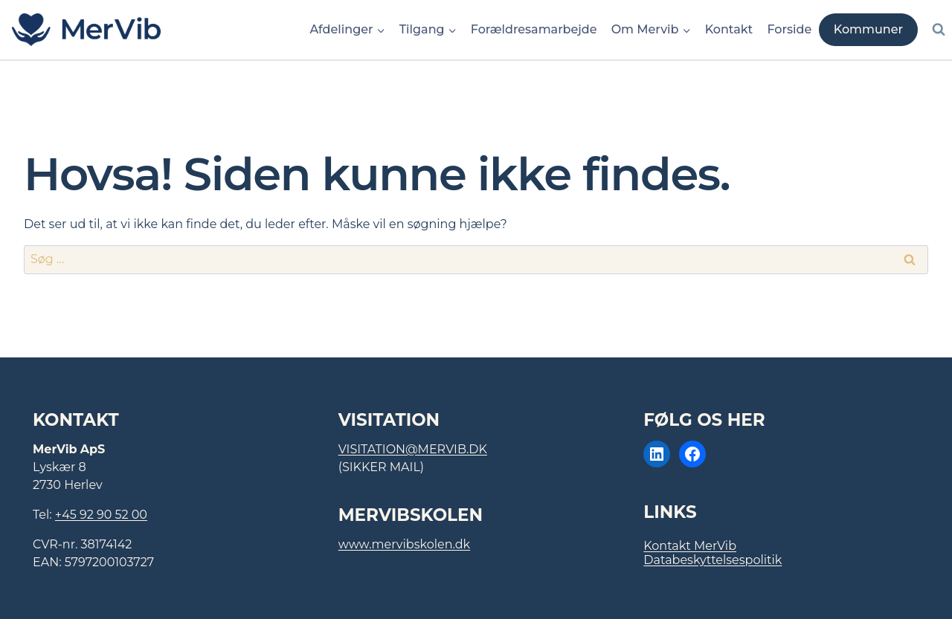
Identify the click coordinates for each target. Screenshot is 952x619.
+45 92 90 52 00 (101, 515)
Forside (789, 29)
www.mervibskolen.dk (404, 544)
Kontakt (729, 29)
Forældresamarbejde (534, 29)
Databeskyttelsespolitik (712, 560)
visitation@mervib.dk (412, 449)
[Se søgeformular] (938, 29)
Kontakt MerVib (689, 546)
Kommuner (868, 29)
